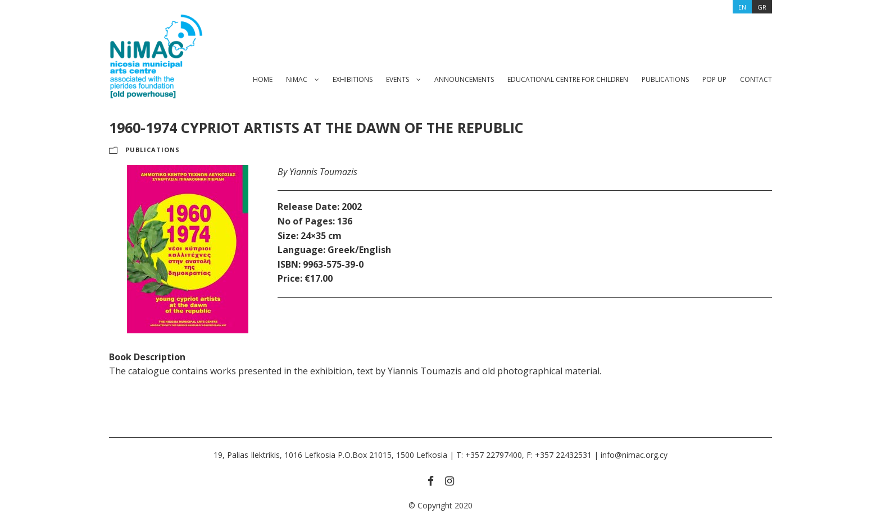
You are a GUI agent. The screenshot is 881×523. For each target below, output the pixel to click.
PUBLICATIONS (665, 79)
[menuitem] (742, 6)
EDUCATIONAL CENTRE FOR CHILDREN (567, 79)
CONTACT (756, 79)
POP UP (714, 79)
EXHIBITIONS (353, 79)
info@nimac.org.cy (634, 454)
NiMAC (296, 79)
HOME (263, 79)
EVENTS (397, 79)
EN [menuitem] (742, 7)
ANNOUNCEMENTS (464, 79)
